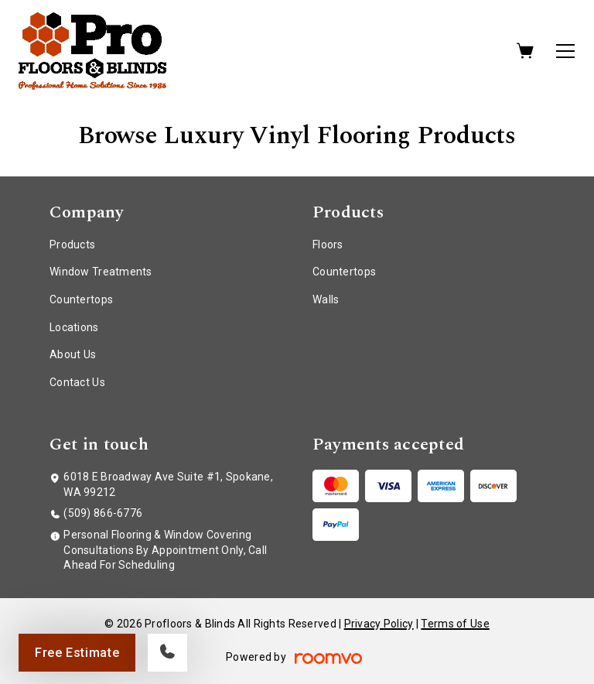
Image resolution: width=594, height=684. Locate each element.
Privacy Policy (379, 623)
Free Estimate (77, 652)
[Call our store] (167, 653)
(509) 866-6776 (102, 513)
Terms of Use (455, 623)
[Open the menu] (565, 51)
